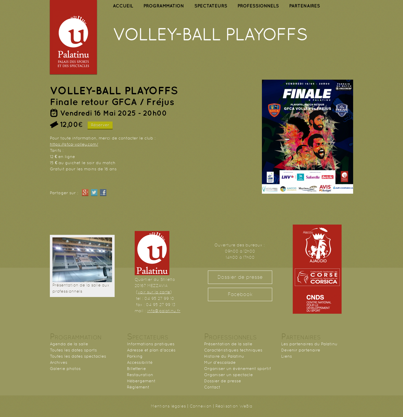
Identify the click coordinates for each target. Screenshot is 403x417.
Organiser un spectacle (228, 374)
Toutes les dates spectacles (78, 356)
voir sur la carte (154, 292)
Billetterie (136, 368)
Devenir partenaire (300, 350)
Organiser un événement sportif (237, 368)
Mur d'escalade (220, 362)
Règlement (138, 387)
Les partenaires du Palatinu (309, 343)
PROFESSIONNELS (258, 5)
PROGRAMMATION (163, 5)
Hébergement (141, 380)
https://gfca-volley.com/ (74, 144)
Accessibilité (140, 362)
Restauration (140, 374)
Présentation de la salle (228, 343)
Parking (135, 356)
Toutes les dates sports (73, 350)
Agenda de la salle (69, 343)
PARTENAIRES (304, 5)
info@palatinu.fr (163, 310)
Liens (286, 356)
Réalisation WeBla (233, 406)
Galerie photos (65, 368)
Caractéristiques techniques (233, 350)
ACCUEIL (123, 5)
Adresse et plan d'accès (151, 350)
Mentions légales (168, 406)
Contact (212, 387)
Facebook (240, 294)
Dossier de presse (240, 277)
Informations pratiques (151, 343)
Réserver (100, 125)
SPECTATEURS (210, 5)
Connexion (201, 406)
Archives (58, 362)
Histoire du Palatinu (224, 356)
